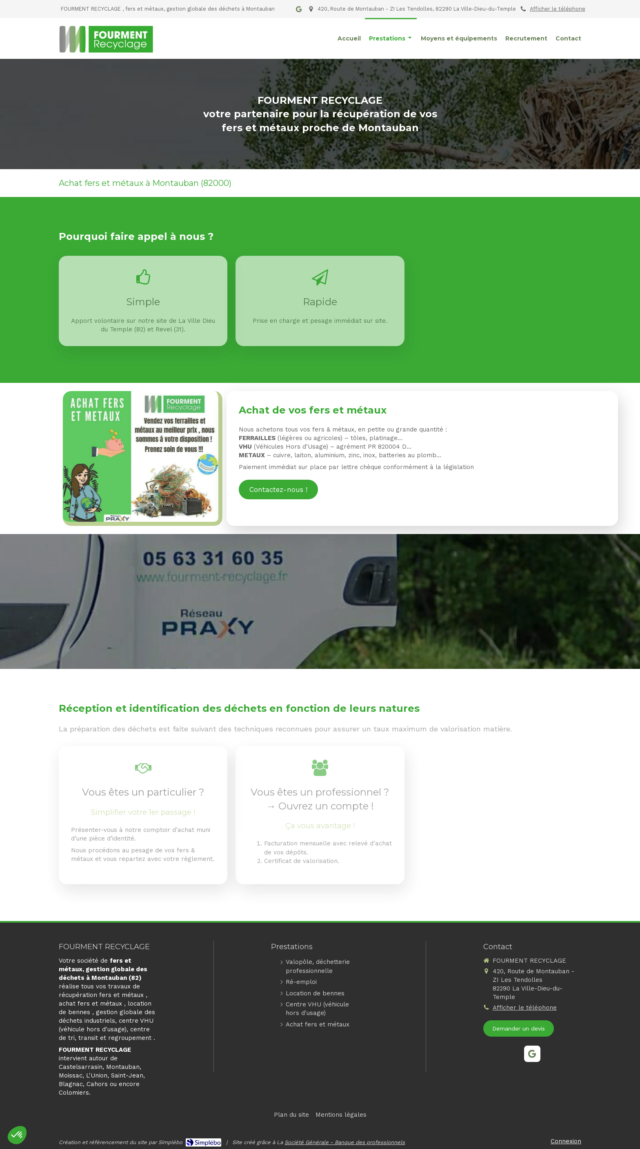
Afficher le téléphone (557, 9)
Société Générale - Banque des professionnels (344, 1142)
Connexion (566, 1141)
